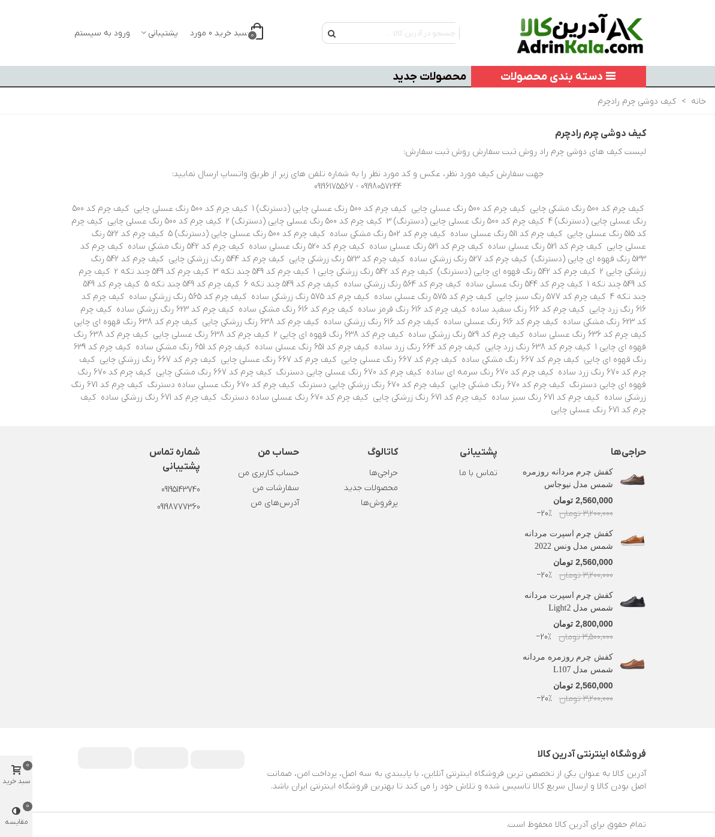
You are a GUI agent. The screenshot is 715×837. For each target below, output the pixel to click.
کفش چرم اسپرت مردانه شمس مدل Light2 (568, 601)
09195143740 (180, 489)
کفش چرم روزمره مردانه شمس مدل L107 (568, 663)
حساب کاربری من (268, 473)
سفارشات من (275, 488)
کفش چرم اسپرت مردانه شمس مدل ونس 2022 (568, 540)
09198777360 (178, 507)
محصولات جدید (429, 77)
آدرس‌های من (275, 503)
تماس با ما (478, 473)
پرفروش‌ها (379, 503)
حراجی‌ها (628, 452)
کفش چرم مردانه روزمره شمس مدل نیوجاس (568, 478)
